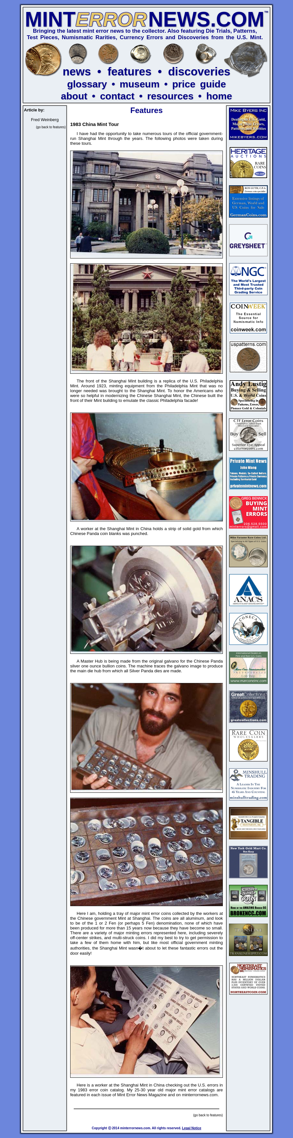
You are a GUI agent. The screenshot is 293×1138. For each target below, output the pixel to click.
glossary (87, 84)
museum (139, 84)
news (77, 71)
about (74, 96)
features (129, 71)
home (219, 96)
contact (117, 96)
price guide (199, 84)
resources (170, 96)
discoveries (199, 71)
